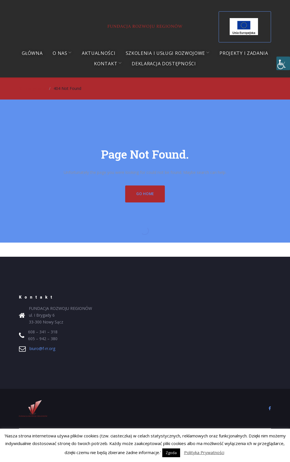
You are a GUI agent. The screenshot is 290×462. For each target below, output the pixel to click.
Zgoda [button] (171, 452)
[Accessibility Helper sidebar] (283, 63)
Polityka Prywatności (204, 452)
